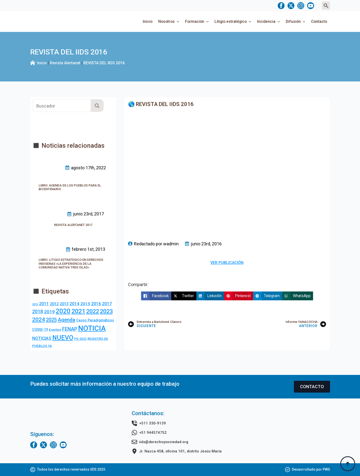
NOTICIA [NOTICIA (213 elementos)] (92, 328)
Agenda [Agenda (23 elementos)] (66, 320)
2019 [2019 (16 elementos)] (49, 312)
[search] (97, 105)
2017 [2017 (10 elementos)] (107, 303)
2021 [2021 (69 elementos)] (78, 311)
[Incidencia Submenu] (279, 21)
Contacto (319, 21)
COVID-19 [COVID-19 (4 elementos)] (40, 330)
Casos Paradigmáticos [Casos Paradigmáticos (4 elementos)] (95, 320)
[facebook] (281, 5)
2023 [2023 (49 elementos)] (106, 311)
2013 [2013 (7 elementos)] (64, 304)
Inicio (147, 21)
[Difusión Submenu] (304, 21)
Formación (194, 21)
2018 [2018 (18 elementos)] (37, 312)
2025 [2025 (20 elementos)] (51, 320)
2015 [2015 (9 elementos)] (85, 303)
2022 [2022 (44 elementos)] (92, 311)
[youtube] (310, 5)
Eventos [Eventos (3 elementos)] (55, 329)
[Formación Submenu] (208, 21)
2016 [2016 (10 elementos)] (96, 303)
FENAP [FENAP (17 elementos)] (69, 329)
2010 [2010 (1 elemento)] (35, 304)
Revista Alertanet (65, 63)
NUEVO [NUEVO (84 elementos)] (62, 337)
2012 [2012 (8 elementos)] (54, 304)
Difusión (293, 21)
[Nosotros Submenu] (178, 21)
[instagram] (300, 5)
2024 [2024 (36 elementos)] (38, 319)
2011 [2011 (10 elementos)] (44, 303)
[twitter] (291, 5)
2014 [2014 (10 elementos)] (74, 303)
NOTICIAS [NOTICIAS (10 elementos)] (41, 338)
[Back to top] (347, 463)
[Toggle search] (326, 5)
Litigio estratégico (231, 21)
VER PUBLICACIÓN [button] (227, 262)
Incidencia (266, 21)
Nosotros (166, 21)
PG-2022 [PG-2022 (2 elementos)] (80, 339)
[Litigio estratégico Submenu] (250, 21)
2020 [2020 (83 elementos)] (63, 311)
